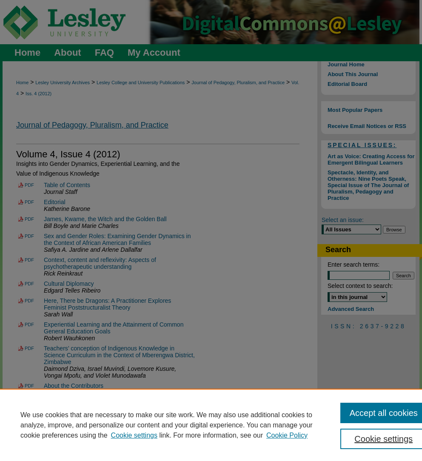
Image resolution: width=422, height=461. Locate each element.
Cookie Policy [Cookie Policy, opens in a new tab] (287, 435)
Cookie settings (134, 435)
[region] (211, 425)
